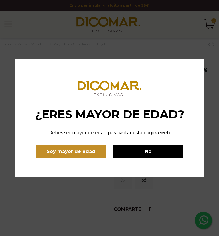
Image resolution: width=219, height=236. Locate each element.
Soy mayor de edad (71, 151)
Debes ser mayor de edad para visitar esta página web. (109, 132)
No (148, 151)
